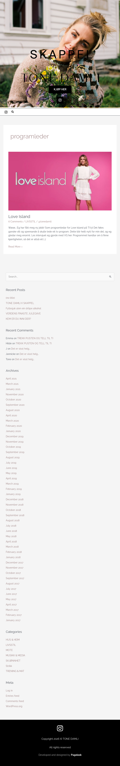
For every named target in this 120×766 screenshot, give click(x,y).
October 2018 (13, 510)
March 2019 (12, 483)
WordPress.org (14, 706)
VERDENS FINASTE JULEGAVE (23, 313)
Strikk (9, 666)
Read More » (15, 246)
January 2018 (13, 557)
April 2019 (11, 478)
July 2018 (11, 525)
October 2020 (13, 399)
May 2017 (11, 599)
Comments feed (15, 701)
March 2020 (12, 420)
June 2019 (11, 468)
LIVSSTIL (30, 221)
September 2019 (15, 452)
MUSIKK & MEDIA (15, 655)
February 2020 (14, 425)
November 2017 (14, 567)
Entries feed (12, 695)
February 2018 (14, 552)
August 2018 (12, 520)
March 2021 (12, 383)
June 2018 (11, 531)
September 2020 (15, 404)
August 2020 (13, 410)
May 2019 (11, 473)
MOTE (9, 650)
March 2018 (12, 546)
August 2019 (12, 457)
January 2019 (13, 494)
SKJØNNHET (13, 660)
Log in (9, 690)
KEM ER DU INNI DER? (18, 318)
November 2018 (14, 504)
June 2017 (11, 594)
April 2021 (11, 378)
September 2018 (15, 515)
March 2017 (12, 609)
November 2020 (15, 394)
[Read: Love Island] (59, 181)
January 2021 (13, 389)
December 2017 (14, 562)
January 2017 (13, 620)
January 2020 (13, 431)
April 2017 (11, 604)
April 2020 (11, 415)
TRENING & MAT (15, 671)
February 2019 (14, 489)
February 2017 (14, 615)
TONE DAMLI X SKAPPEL (20, 303)
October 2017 (13, 573)
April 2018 (11, 541)
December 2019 (14, 436)
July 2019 (11, 462)
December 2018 (14, 499)
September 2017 (15, 578)
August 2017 (12, 583)
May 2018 (11, 536)
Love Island (19, 216)
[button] (12, 112)
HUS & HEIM (13, 639)
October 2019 (13, 446)
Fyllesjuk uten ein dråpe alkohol (23, 308)
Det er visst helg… (20, 348)
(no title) (10, 297)
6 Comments (15, 221)
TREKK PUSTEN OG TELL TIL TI (35, 338)
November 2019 (14, 441)
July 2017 (11, 588)
